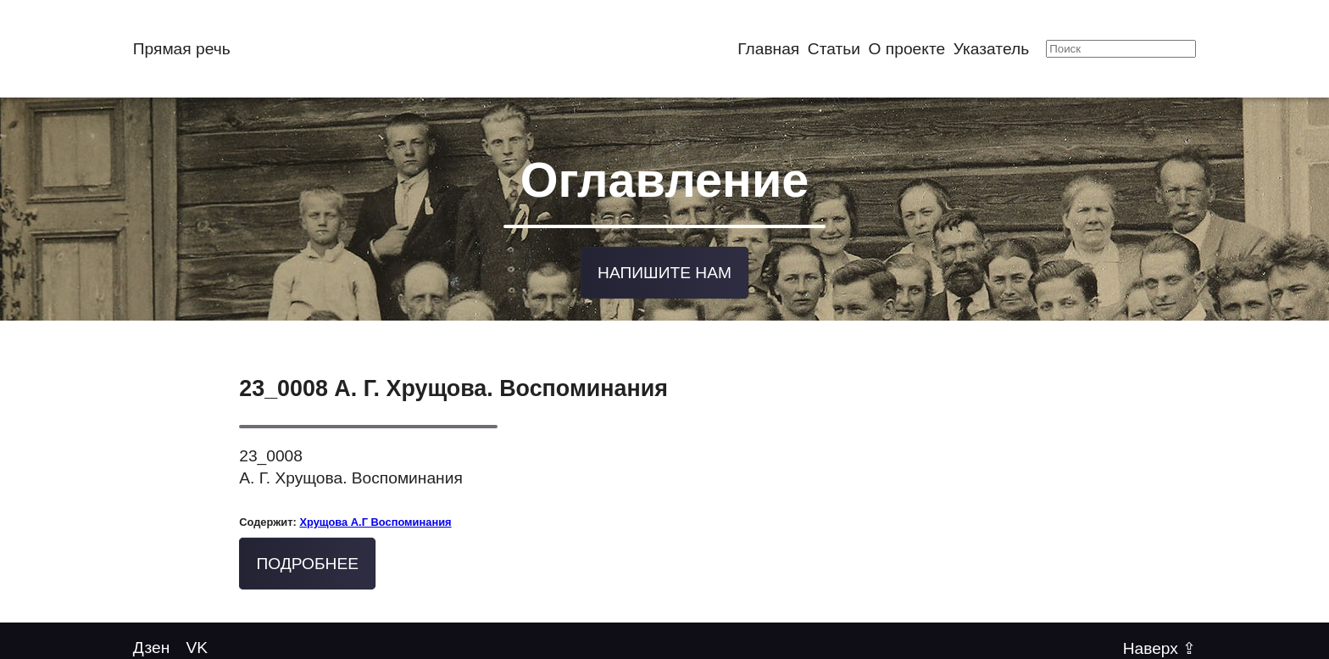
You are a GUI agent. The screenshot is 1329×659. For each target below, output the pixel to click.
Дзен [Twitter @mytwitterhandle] (151, 647)
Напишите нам (664, 271)
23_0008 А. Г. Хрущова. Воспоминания (453, 387)
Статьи (834, 49)
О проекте (907, 49)
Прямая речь (182, 49)
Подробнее (307, 562)
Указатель (991, 49)
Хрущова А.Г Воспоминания (375, 520)
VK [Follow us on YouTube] (197, 647)
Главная (768, 49)
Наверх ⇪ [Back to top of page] (1160, 647)
